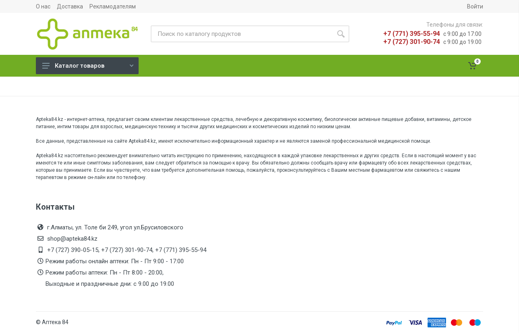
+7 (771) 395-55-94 (411, 33)
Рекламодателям (112, 6)
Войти (475, 6)
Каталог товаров (87, 65)
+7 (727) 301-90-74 (411, 42)
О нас (43, 6)
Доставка (70, 6)
